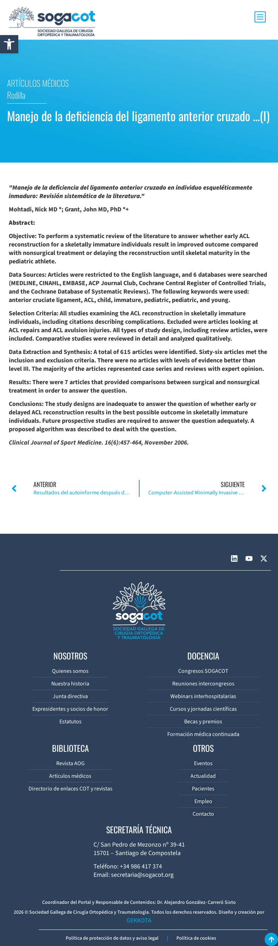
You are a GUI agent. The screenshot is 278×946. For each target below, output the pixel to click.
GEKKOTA (139, 920)
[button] (9, 44)
